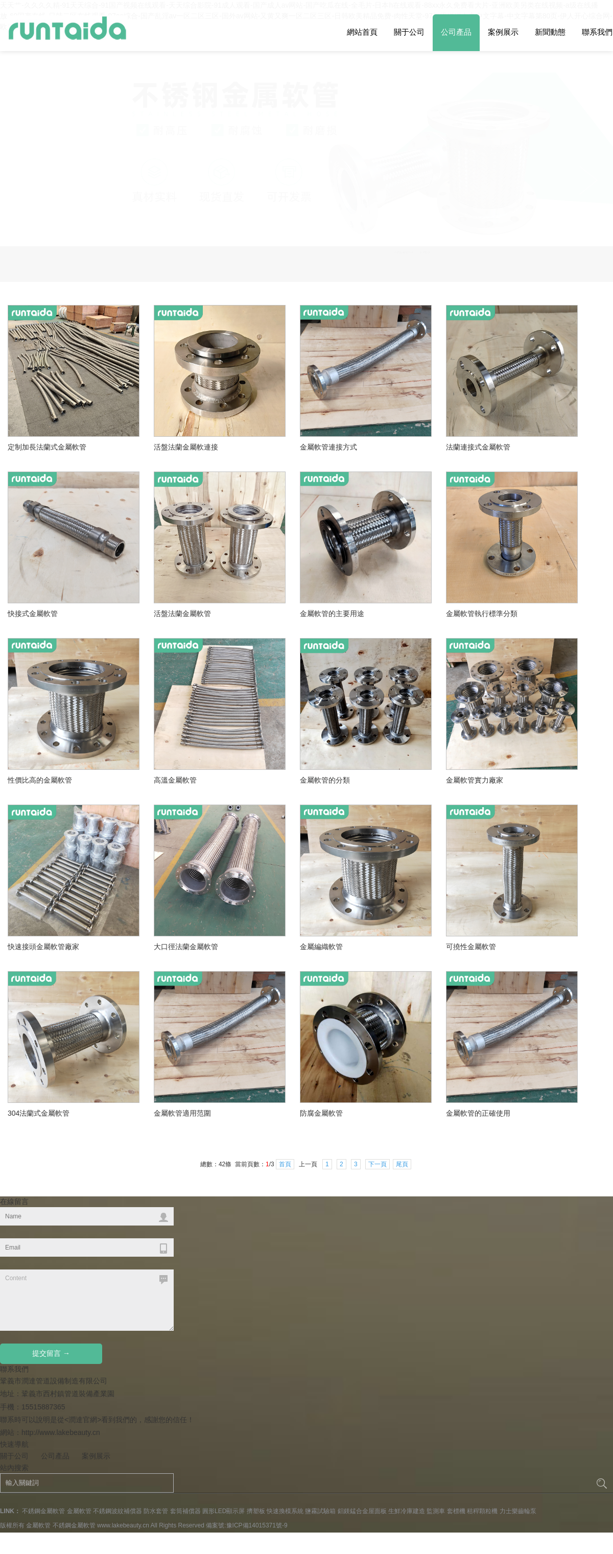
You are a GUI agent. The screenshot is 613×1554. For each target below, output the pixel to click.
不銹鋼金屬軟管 (43, 1302)
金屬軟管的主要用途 (335, 396)
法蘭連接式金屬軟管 (478, 238)
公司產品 (456, 32)
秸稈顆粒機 (482, 1302)
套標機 (456, 1302)
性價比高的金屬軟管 (43, 563)
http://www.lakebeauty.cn (60, 1223)
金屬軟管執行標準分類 (484, 396)
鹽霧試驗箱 (320, 1302)
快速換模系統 (285, 1302)
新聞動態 (550, 32)
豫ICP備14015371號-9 (257, 1316)
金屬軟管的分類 (328, 563)
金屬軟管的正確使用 (481, 896)
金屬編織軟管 (325, 729)
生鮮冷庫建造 (406, 1302)
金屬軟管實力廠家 (478, 563)
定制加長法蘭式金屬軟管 (47, 238)
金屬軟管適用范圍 (185, 896)
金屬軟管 (79, 1302)
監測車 (436, 1302)
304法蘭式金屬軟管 (41, 896)
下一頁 (377, 955)
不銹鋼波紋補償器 (117, 1302)
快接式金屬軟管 (33, 405)
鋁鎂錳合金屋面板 (362, 1302)
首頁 (285, 955)
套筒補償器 (185, 1302)
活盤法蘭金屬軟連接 (186, 238)
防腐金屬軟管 (325, 896)
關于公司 (409, 32)
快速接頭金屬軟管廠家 (46, 729)
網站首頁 (362, 32)
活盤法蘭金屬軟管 (182, 405)
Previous (588, 180)
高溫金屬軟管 (179, 563)
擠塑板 (256, 1302)
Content (87, 1091)
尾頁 (402, 955)
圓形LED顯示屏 (223, 1302)
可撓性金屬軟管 (475, 729)
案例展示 (503, 32)
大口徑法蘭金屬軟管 (189, 729)
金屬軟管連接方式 (328, 238)
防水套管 (156, 1302)
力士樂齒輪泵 (518, 1302)
